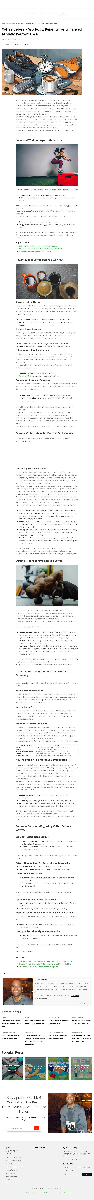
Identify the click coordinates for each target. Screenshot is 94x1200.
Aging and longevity (12, 1151)
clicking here (75, 995)
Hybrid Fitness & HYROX (13, 1157)
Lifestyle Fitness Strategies (14, 1160)
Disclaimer (47, 1193)
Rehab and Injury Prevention (15, 1167)
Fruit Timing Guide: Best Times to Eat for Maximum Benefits (35, 1022)
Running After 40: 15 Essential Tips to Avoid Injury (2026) (81, 1022)
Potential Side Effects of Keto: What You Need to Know (81, 1068)
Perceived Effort (25, 376)
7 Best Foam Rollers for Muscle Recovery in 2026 (58, 1022)
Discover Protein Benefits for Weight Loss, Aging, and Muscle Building (45, 964)
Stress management (12, 1176)
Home (3, 23)
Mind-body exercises (12, 1163)
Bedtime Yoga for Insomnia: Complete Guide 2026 (58, 1039)
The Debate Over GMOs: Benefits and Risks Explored (38, 967)
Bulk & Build (9, 1154)
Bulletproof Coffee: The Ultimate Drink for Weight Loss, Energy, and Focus (46, 961)
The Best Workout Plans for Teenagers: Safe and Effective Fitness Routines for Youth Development (35, 1039)
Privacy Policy (30, 1193)
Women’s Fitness (11, 1183)
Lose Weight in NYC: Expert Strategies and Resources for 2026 (12, 1022)
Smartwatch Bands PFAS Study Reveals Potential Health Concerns (12, 1068)
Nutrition (12, 23)
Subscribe (87, 1174)
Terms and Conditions (64, 1193)
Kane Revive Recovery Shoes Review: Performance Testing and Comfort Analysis (81, 1039)
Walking (8, 1180)
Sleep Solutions (10, 1173)
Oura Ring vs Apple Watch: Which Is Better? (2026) (12, 1039)
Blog (7, 23)
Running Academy (11, 1170)
